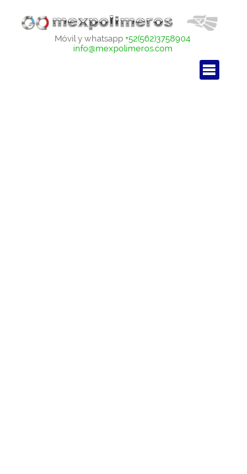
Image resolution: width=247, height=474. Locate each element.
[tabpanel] (122, 43)
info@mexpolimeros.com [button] (123, 48)
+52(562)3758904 (157, 38)
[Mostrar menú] (209, 70)
